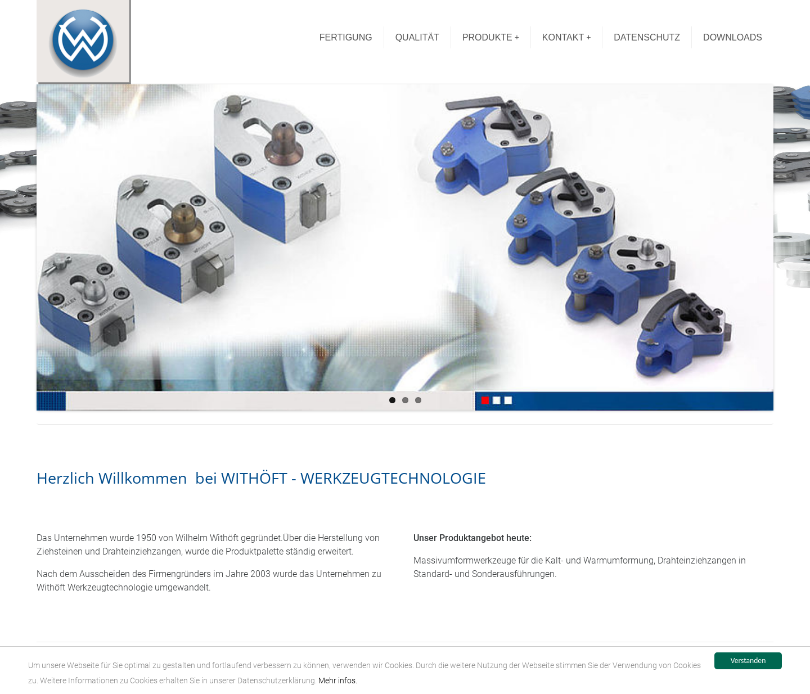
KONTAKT (566, 37)
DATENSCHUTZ (647, 37)
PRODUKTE (490, 37)
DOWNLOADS (732, 37)
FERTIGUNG (346, 37)
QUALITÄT (417, 37)
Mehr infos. (337, 682)
